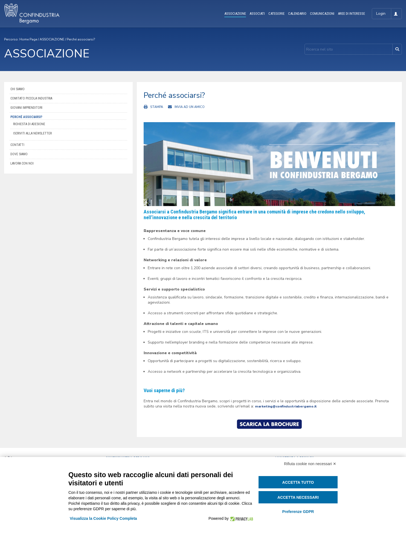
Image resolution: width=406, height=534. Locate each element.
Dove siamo (19, 154)
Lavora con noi (22, 163)
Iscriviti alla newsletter (32, 133)
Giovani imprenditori (26, 108)
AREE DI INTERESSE (351, 13)
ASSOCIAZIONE (235, 13)
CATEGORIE (276, 13)
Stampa (156, 107)
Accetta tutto (298, 482)
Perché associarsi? (81, 39)
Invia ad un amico (190, 107)
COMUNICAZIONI (322, 13)
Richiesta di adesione (29, 124)
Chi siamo (17, 89)
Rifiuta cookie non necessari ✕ (310, 464)
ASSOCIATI (257, 13)
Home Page (28, 39)
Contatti (17, 145)
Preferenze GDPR (298, 511)
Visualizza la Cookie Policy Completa (103, 518)
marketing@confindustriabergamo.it (286, 406)
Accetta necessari (298, 497)
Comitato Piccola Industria (31, 98)
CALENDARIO (297, 13)
